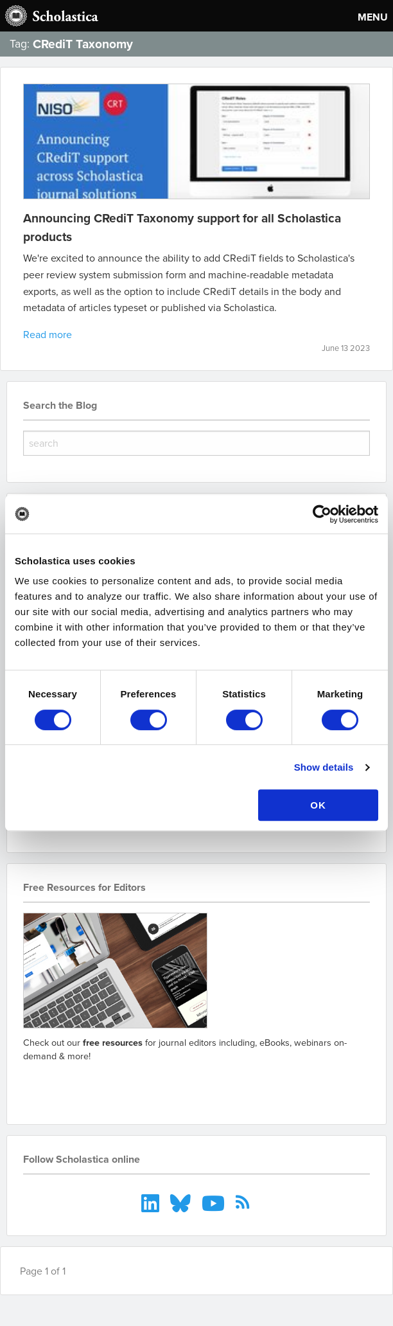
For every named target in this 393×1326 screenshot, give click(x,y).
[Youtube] (215, 1202)
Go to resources (68, 1085)
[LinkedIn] (151, 1202)
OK (318, 805)
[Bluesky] (182, 1202)
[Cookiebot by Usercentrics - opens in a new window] (322, 514)
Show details (324, 767)
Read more (47, 334)
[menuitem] (151, 1202)
